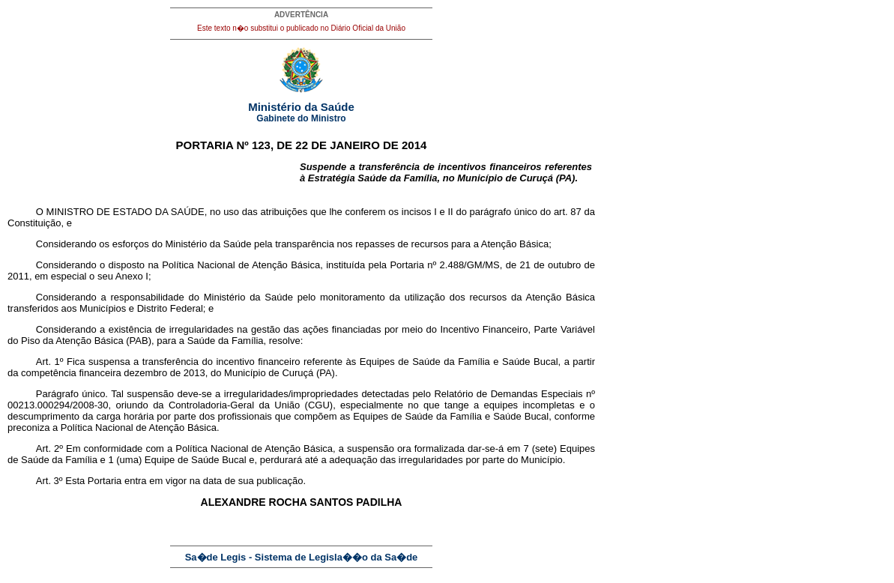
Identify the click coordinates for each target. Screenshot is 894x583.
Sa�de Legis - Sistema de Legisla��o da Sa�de (301, 557)
